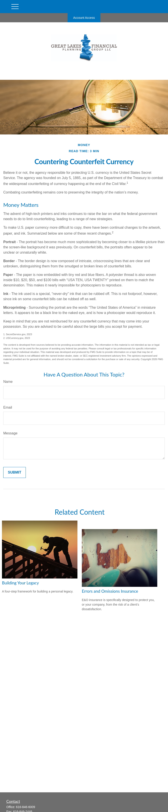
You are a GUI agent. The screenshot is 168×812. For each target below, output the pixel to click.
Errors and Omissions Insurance (110, 591)
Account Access (84, 17)
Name (8, 381)
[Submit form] (14, 472)
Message (10, 433)
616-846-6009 (25, 807)
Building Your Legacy (20, 582)
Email (7, 407)
